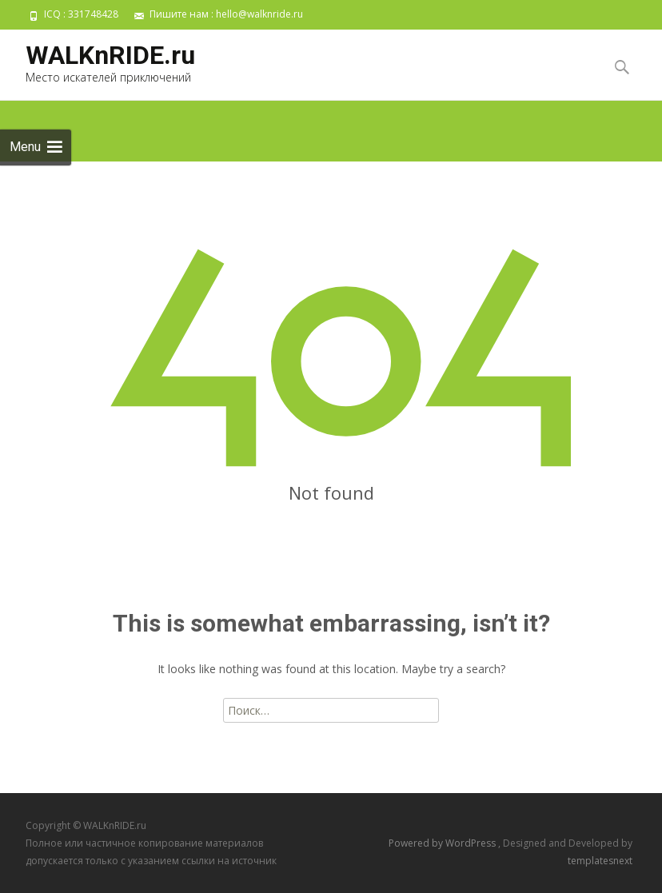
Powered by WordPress (443, 843)
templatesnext (600, 860)
